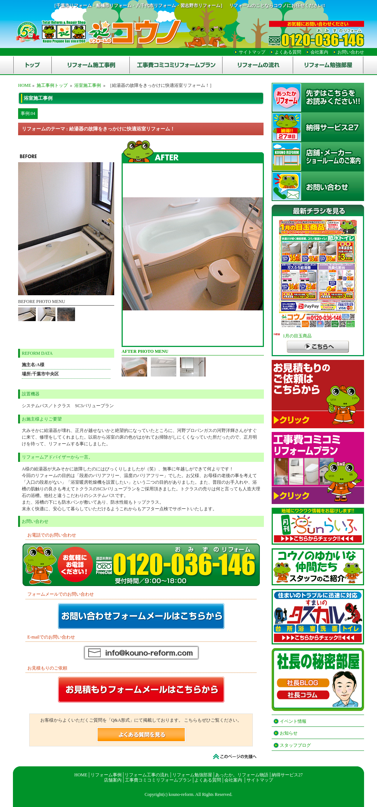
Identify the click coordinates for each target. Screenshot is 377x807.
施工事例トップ (52, 85)
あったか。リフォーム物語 (241, 774)
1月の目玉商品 (293, 335)
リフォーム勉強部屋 (192, 774)
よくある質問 (207, 780)
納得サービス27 (287, 774)
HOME (24, 85)
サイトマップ (260, 780)
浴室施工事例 (87, 85)
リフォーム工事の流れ (147, 774)
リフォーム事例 (106, 774)
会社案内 (233, 780)
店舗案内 (113, 780)
